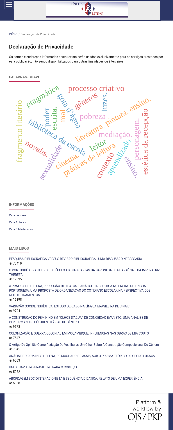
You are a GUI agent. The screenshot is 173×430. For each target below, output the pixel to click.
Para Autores (17, 222)
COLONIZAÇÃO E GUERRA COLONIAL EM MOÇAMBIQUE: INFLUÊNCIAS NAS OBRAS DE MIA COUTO (79, 333)
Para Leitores (17, 215)
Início (13, 34)
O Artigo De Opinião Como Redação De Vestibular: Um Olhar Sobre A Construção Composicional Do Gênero (84, 344)
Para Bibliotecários (21, 229)
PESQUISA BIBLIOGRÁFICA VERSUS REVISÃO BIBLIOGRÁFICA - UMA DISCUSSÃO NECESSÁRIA (75, 259)
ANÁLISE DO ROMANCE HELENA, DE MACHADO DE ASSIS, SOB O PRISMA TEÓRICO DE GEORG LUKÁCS (82, 356)
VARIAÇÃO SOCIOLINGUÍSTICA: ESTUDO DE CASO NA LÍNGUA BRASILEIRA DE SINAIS (69, 306)
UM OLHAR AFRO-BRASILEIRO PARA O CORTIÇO (43, 367)
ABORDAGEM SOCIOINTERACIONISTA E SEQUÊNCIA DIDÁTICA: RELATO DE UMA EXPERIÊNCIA (76, 378)
